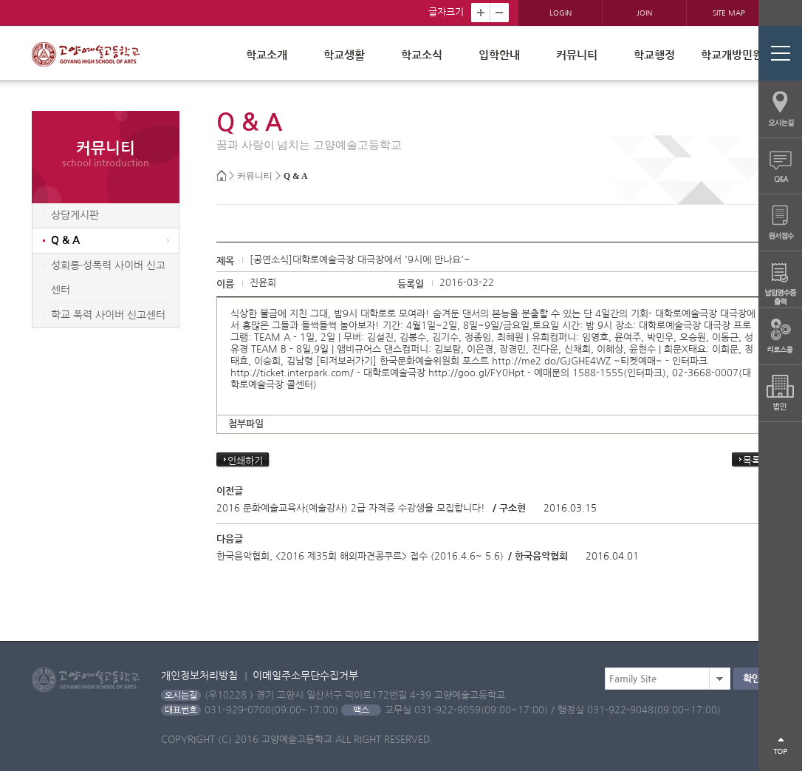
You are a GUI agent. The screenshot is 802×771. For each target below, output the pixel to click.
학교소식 (421, 55)
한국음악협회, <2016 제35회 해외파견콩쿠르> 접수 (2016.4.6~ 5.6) (360, 556)
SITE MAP (729, 12)
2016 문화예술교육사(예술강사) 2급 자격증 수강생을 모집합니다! (350, 508)
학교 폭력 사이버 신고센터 (108, 315)
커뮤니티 (576, 55)
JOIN (644, 12)
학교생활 (344, 55)
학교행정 (654, 55)
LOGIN (560, 12)
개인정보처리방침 (199, 675)
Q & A (296, 176)
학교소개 (266, 55)
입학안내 (499, 55)
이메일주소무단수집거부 (305, 675)
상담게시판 (75, 215)
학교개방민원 (732, 55)
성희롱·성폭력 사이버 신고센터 (108, 277)
